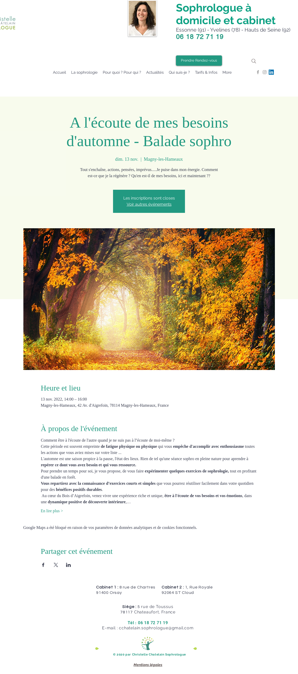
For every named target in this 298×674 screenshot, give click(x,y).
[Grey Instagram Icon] (264, 72)
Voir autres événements (149, 204)
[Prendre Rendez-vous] (199, 60)
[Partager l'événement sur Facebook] (43, 565)
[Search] (254, 61)
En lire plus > (52, 511)
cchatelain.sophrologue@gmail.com (156, 627)
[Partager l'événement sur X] (55, 565)
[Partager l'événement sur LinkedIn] (68, 565)
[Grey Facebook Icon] (257, 72)
